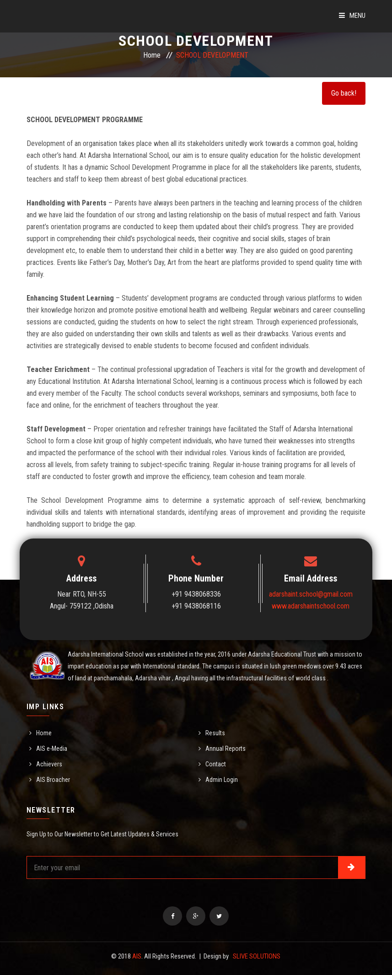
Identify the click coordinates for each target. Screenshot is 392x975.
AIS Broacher (53, 779)
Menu (352, 15)
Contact (215, 764)
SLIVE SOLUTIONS (256, 956)
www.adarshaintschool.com (310, 606)
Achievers (49, 764)
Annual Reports (225, 748)
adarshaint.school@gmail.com (311, 594)
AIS (136, 956)
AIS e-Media (51, 748)
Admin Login (221, 779)
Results (215, 733)
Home (152, 55)
